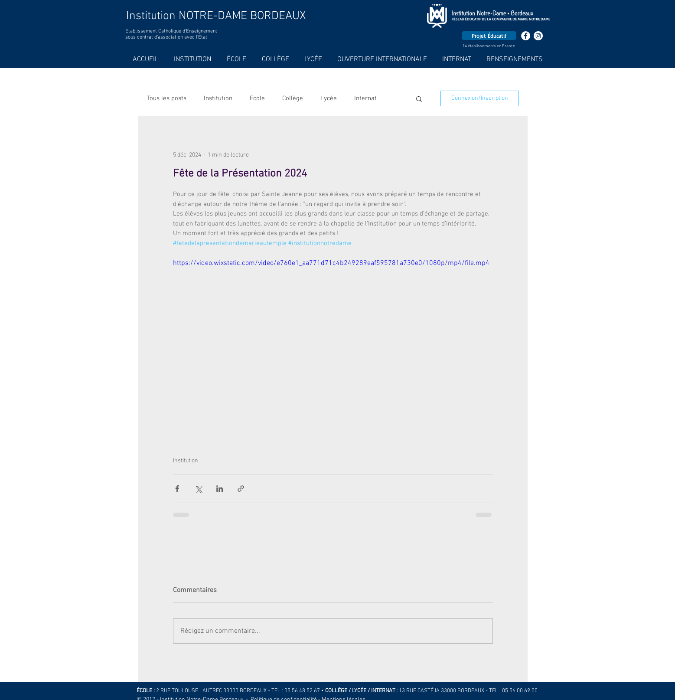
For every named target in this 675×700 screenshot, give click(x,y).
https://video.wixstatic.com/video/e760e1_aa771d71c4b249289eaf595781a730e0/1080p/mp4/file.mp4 (331, 263)
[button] (419, 98)
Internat (365, 98)
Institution (218, 98)
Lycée (328, 98)
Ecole (257, 98)
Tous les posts (166, 98)
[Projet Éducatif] (489, 35)
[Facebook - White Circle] (525, 35)
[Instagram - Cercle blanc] (538, 35)
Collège (292, 98)
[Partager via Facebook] (177, 488)
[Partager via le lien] (241, 488)
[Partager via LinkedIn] (219, 488)
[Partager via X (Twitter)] (198, 488)
